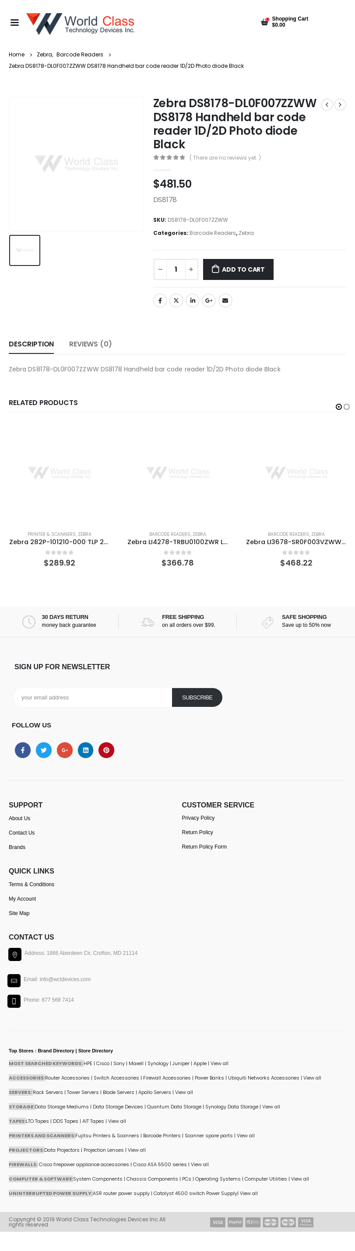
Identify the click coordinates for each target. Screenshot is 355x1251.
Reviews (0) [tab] (90, 344)
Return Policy (197, 832)
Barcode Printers (162, 1135)
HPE (88, 1063)
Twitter (176, 301)
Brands (17, 847)
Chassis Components (152, 1178)
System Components (98, 1178)
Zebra (246, 233)
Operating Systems (218, 1178)
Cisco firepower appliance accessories (84, 1164)
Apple (200, 1063)
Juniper (181, 1063)
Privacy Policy (198, 818)
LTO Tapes (37, 1121)
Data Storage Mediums (62, 1106)
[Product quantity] (176, 269)
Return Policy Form (204, 847)
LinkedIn (193, 301)
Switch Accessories (116, 1077)
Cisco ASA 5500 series (160, 1164)
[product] (59, 473)
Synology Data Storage (231, 1106)
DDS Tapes (65, 1121)
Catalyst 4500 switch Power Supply (195, 1193)
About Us (19, 818)
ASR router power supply (121, 1193)
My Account (22, 899)
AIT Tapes (93, 1121)
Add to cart (243, 269)
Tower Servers (83, 1092)
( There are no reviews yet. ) (225, 157)
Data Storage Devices (118, 1106)
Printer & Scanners (52, 534)
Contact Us (22, 833)
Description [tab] (31, 344)
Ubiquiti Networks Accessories (263, 1077)
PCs (186, 1178)
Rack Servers (48, 1092)
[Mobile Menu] (14, 22)
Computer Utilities (266, 1178)
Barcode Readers (213, 233)
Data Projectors (62, 1149)
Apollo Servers (154, 1092)
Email (225, 301)
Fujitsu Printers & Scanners (107, 1135)
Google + (209, 301)
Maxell (136, 1063)
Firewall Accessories (167, 1077)
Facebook (160, 301)
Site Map (19, 913)
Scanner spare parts (209, 1135)
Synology (158, 1063)
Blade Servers (118, 1092)
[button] (339, 407)
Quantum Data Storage (174, 1106)
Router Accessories (67, 1077)
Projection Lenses (104, 1149)
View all (184, 1092)
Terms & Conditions (31, 884)
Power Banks (209, 1077)
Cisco (102, 1063)
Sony (119, 1063)
